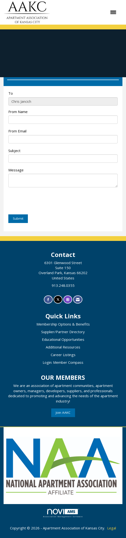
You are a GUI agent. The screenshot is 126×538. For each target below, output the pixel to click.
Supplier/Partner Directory (63, 331)
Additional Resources (63, 347)
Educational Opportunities (63, 339)
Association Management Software (63, 513)
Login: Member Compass (63, 362)
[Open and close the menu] (86, 12)
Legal (111, 528)
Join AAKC (63, 412)
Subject (14, 150)
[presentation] (44, 201)
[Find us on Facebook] (48, 299)
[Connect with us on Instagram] (67, 299)
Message (16, 170)
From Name (18, 111)
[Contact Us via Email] (77, 299)
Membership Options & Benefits (63, 324)
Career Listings (63, 354)
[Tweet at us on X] (58, 299)
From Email (17, 131)
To (10, 93)
